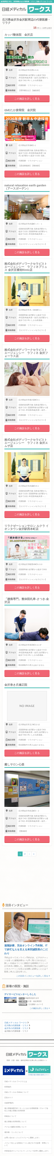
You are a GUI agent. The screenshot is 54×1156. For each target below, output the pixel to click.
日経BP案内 (9, 1103)
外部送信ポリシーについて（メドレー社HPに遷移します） (26, 1151)
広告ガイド (8, 1098)
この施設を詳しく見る (27, 98)
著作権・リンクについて (13, 1132)
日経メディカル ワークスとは (15, 1081)
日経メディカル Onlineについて (16, 1092)
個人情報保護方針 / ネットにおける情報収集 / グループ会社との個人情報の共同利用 (26, 1109)
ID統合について (10, 1116)
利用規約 (7, 1087)
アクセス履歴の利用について (15, 1127)
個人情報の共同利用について (15, 1122)
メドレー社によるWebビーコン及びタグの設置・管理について (26, 1144)
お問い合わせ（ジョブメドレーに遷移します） (22, 1138)
